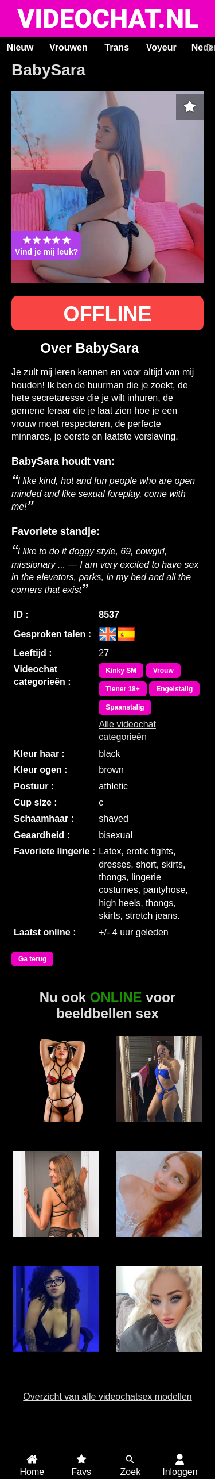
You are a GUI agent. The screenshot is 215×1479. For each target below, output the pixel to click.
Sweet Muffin (158, 1128)
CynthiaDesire (56, 1128)
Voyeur (161, 47)
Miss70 (56, 1243)
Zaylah (158, 1243)
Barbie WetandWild (158, 1363)
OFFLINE (108, 314)
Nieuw (19, 47)
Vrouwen (68, 47)
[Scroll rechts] (208, 48)
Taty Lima (56, 1358)
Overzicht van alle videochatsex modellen (107, 1396)
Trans (116, 47)
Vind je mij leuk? (46, 245)
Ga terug (32, 959)
